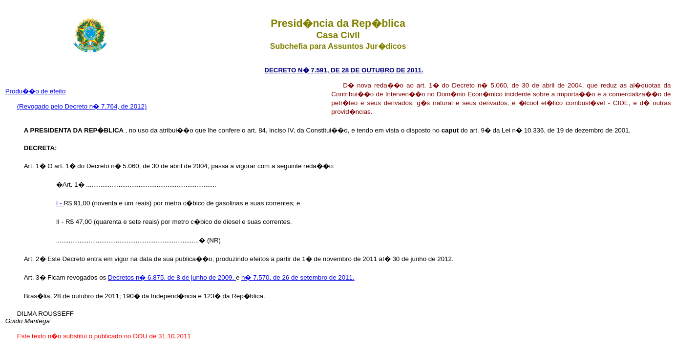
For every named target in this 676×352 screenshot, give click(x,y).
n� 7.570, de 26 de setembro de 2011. (298, 277)
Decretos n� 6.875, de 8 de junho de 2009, (172, 277)
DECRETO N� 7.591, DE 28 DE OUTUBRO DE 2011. (343, 70)
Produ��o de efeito (35, 91)
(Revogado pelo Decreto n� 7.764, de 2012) (82, 106)
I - (60, 203)
